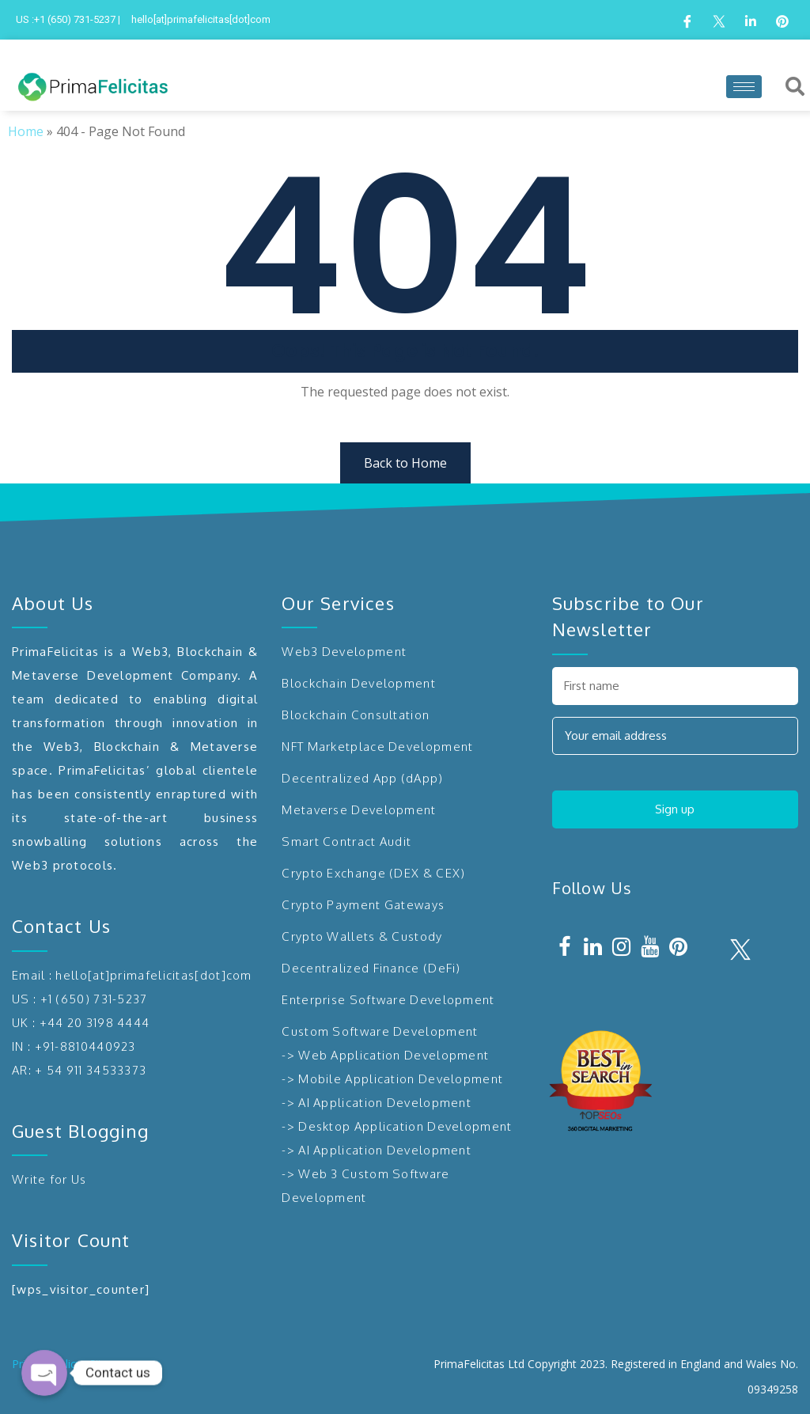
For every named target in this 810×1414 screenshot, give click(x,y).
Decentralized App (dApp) (362, 778)
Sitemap (110, 1363)
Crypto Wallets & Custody (362, 936)
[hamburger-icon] (744, 86)
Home (26, 131)
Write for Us (49, 1179)
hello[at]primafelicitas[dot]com (153, 975)
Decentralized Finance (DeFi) (371, 968)
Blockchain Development (359, 683)
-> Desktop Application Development (397, 1126)
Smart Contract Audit (346, 841)
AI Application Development (384, 1102)
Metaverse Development (359, 809)
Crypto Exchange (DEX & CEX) (373, 873)
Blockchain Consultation (356, 714)
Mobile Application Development (400, 1078)
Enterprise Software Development (388, 999)
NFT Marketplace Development (377, 746)
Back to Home (405, 463)
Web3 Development (344, 651)
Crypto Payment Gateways (363, 904)
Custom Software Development (380, 1031)
